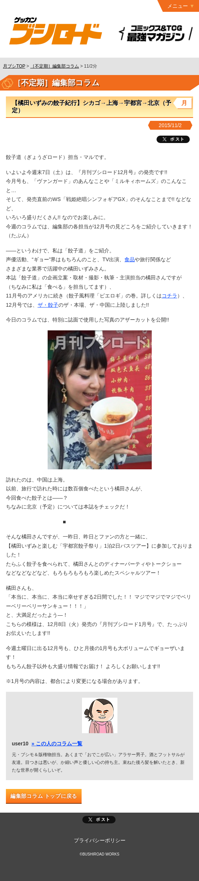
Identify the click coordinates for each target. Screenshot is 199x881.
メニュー (177, 6)
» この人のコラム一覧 (56, 743)
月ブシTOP (14, 66)
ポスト (98, 819)
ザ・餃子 (48, 305)
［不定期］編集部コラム (54, 66)
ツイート (173, 139)
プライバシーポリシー (100, 840)
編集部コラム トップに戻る (43, 796)
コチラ (169, 296)
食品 (129, 259)
